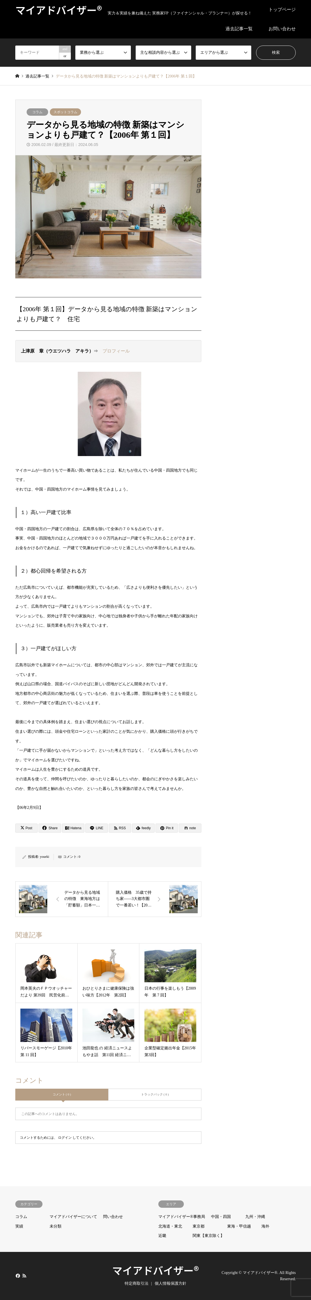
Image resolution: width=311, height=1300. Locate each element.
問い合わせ (113, 1217)
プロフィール (116, 351)
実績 (19, 1226)
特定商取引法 (136, 1283)
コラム (37, 112)
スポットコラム (65, 112)
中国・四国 (221, 1217)
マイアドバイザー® (155, 1270)
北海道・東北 (170, 1226)
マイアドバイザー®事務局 (181, 1217)
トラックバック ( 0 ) (155, 1094)
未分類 (55, 1226)
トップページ (282, 9)
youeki (44, 857)
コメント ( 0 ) (62, 1094)
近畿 (162, 1236)
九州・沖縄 (255, 1217)
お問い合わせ (282, 28)
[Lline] (96, 828)
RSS (24, 1275)
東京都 (199, 1226)
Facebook (17, 1275)
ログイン (65, 1138)
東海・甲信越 (239, 1226)
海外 (265, 1226)
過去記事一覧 (239, 28)
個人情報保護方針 (170, 1283)
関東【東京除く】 (208, 1236)
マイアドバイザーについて (73, 1217)
